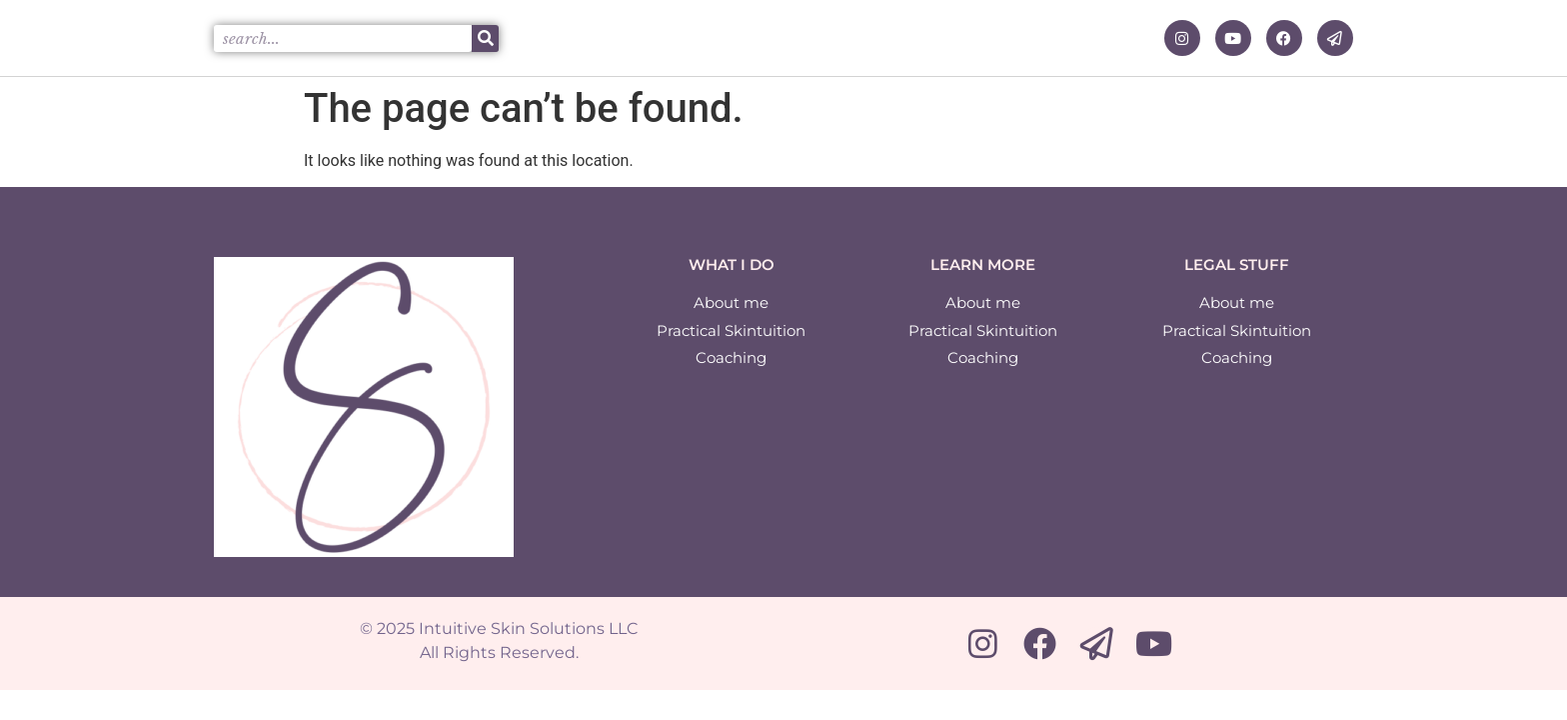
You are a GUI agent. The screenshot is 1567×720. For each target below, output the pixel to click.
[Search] (485, 38)
